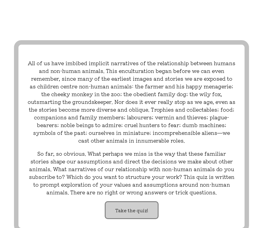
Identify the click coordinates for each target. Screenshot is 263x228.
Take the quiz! (131, 210)
